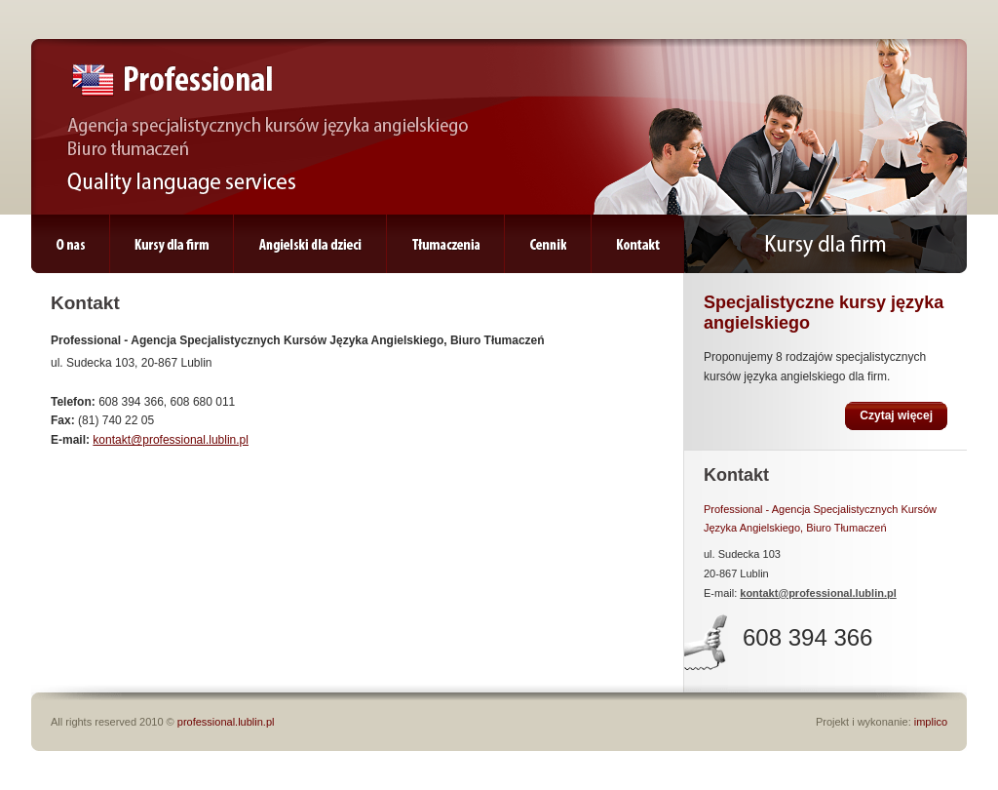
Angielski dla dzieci (310, 245)
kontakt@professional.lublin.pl (171, 440)
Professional (172, 80)
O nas (70, 245)
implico (930, 722)
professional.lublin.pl (226, 722)
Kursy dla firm (171, 245)
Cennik (547, 245)
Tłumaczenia (445, 245)
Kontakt (638, 245)
